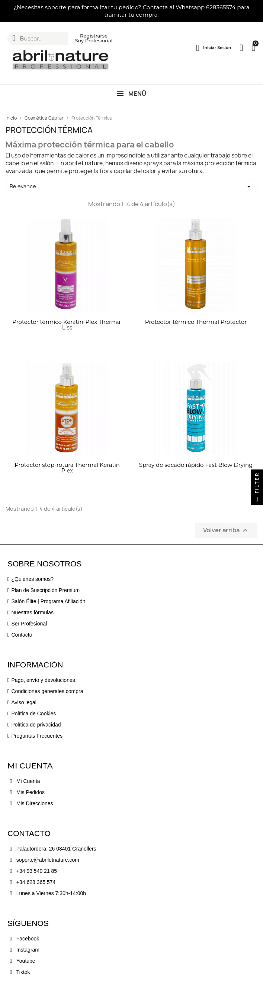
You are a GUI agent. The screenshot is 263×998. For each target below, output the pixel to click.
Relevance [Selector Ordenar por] (131, 186)
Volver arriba (226, 530)
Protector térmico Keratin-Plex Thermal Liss (67, 324)
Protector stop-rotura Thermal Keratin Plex (67, 467)
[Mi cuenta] (213, 48)
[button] (8, 11)
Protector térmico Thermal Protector (196, 321)
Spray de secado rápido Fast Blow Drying (196, 464)
